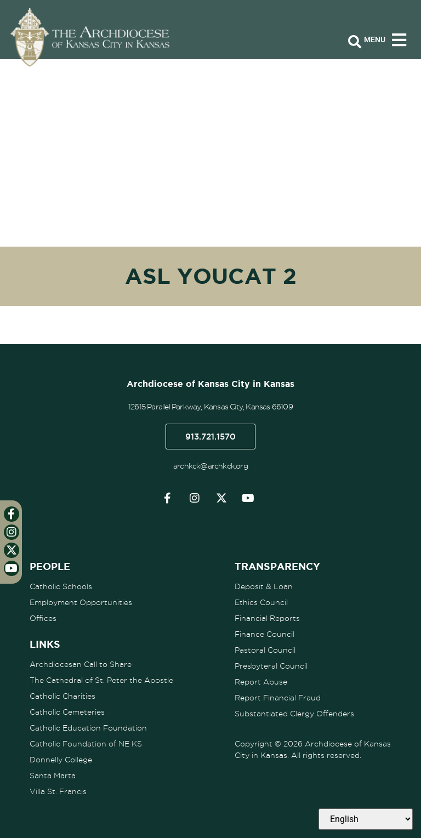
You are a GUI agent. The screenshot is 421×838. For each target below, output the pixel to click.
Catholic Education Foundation (88, 727)
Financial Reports (267, 618)
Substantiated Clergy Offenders (294, 713)
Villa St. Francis (58, 791)
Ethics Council (261, 602)
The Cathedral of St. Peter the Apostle (101, 680)
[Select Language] (365, 819)
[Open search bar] (354, 42)
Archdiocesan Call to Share (81, 664)
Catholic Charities (62, 696)
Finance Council (264, 634)
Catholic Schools (61, 586)
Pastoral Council (265, 650)
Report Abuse (261, 681)
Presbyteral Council (271, 666)
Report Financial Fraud (278, 697)
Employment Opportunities (81, 602)
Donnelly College (61, 759)
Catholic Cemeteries (67, 712)
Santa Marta (53, 775)
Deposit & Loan (264, 586)
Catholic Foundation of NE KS (86, 743)
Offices (43, 618)
